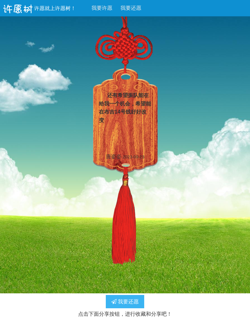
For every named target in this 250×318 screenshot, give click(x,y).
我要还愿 (130, 8)
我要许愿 (101, 8)
